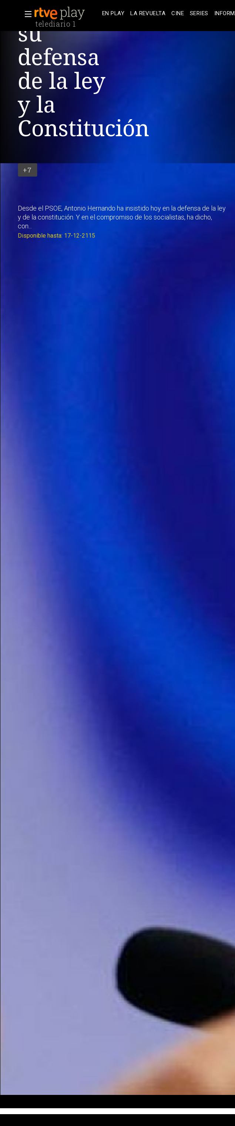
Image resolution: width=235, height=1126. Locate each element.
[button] (26, 14)
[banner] (66, 13)
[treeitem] (113, 13)
